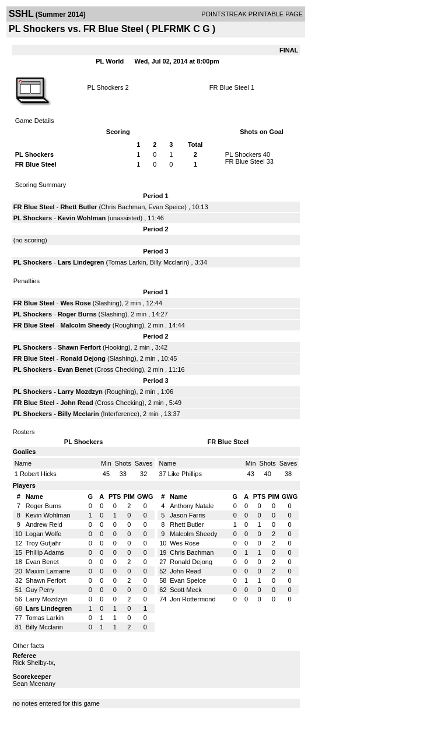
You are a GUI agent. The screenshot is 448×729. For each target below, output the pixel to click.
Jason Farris (187, 515)
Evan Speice (166, 206)
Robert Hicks (38, 473)
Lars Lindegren (81, 262)
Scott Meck (185, 589)
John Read (76, 402)
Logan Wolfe (44, 533)
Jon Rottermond (192, 599)
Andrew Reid (44, 524)
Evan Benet (75, 369)
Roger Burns (77, 314)
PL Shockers (105, 87)
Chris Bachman (123, 206)
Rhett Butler (78, 206)
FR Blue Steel (229, 87)
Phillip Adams (45, 552)
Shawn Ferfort (79, 347)
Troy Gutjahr (43, 543)
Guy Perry (40, 589)
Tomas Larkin (127, 262)
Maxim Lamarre (48, 571)
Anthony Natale (192, 505)
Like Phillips (185, 473)
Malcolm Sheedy (85, 325)
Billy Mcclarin (168, 262)
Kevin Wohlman (82, 217)
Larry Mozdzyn (80, 391)
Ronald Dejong (83, 358)
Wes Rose (75, 303)
